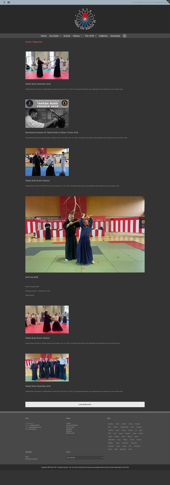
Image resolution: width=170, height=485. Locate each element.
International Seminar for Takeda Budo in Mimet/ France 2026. (52, 132)
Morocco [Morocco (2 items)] (130, 436)
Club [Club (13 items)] (132, 427)
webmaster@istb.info (161, 2)
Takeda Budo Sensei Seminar (37, 180)
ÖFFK (27, 457)
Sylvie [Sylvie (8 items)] (118, 446)
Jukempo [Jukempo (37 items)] (127, 433)
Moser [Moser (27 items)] (136, 436)
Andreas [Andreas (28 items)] (124, 424)
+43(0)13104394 (34, 425)
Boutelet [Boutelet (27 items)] (137, 424)
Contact (68, 423)
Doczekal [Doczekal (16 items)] (110, 430)
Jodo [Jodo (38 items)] (115, 433)
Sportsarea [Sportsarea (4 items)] (134, 443)
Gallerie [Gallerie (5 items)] (130, 430)
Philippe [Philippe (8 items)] (125, 439)
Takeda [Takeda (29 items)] (124, 446)
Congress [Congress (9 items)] (138, 427)
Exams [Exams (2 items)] (117, 430)
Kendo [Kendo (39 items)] (134, 433)
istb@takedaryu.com (35, 427)
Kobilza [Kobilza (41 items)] (141, 433)
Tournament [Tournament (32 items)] (137, 446)
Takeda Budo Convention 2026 (38, 84)
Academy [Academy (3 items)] (110, 424)
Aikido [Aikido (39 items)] (117, 424)
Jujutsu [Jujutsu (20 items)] (121, 433)
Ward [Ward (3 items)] (116, 449)
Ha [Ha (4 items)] (136, 430)
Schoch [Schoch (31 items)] (132, 439)
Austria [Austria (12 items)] (131, 424)
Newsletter (69, 429)
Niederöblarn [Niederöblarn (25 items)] (111, 439)
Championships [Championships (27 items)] (124, 427)
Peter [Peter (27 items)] (119, 439)
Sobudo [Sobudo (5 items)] (118, 443)
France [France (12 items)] (124, 430)
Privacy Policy (70, 427)
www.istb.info (32, 429)
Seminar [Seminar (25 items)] (139, 439)
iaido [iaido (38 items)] (141, 430)
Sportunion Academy (31, 459)
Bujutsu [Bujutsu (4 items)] (116, 427)
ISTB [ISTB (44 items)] (109, 433)
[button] (125, 35)
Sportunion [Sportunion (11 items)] (111, 446)
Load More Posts (85, 404)
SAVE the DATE (31, 277)
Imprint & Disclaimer (72, 425)
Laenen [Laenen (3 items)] (110, 436)
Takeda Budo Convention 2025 (38, 386)
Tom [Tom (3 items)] (130, 446)
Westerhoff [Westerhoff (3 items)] (123, 449)
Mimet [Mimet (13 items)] (123, 436)
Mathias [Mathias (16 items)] (117, 436)
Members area (70, 433)
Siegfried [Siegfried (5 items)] (110, 443)
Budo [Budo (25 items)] (109, 427)
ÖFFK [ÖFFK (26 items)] (130, 449)
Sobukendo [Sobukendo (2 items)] (125, 443)
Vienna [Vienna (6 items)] (110, 449)
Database (69, 431)
